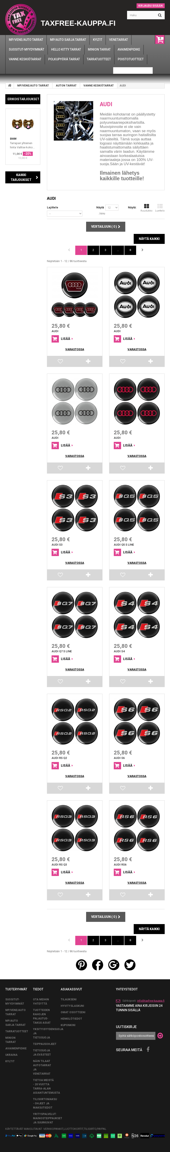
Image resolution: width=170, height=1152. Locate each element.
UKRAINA (11, 1054)
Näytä (100, 207)
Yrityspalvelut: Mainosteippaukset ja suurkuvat (47, 1118)
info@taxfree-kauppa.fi (150, 1000)
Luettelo (160, 208)
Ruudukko (147, 208)
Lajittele (52, 207)
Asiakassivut (71, 989)
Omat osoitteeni (73, 1012)
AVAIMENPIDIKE (16, 1048)
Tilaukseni (69, 999)
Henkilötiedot (71, 1018)
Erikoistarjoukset (23, 99)
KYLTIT (10, 1061)
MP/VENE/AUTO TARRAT (33, 85)
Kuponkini (68, 1025)
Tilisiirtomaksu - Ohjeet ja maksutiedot (45, 1103)
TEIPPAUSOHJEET (44, 1044)
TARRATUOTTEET (16, 1031)
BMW (13, 138)
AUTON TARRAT (66, 85)
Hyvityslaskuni (72, 1005)
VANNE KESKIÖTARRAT (98, 85)
